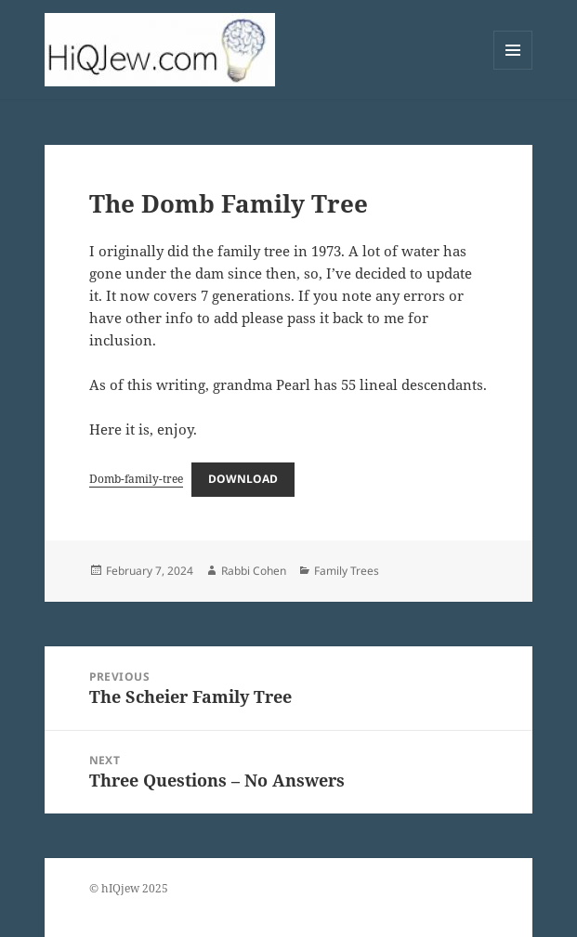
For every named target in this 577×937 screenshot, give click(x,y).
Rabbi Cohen (253, 571)
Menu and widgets (513, 69)
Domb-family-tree (136, 479)
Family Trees (346, 571)
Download (243, 479)
